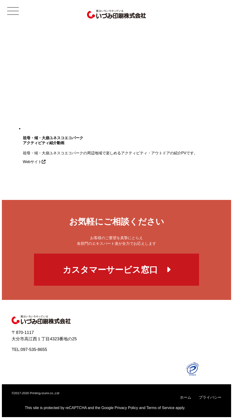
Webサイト (34, 162)
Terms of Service (160, 408)
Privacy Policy (126, 408)
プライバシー (210, 397)
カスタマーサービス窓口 (117, 270)
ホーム (185, 397)
